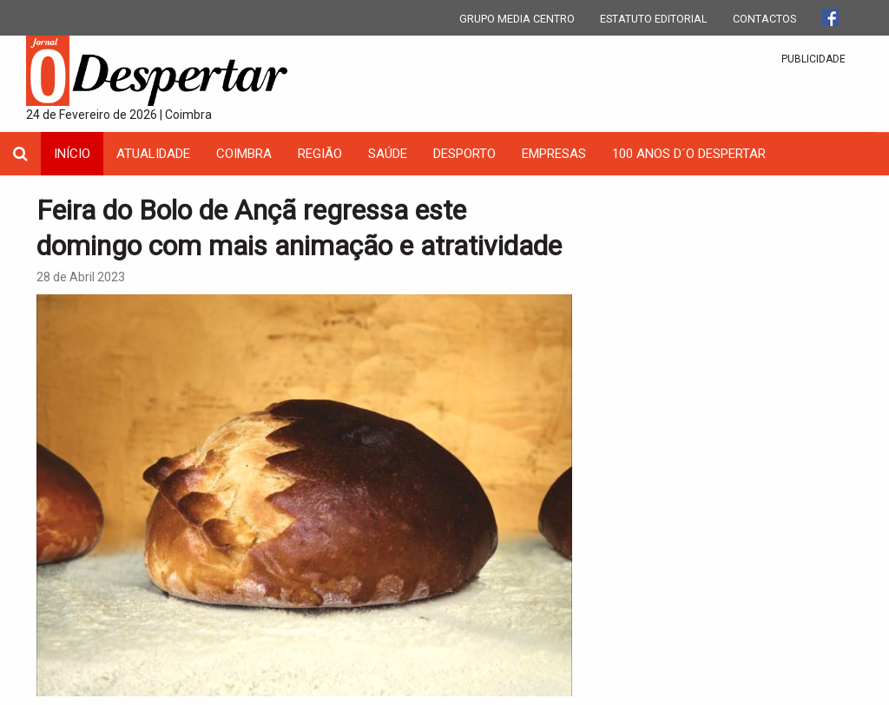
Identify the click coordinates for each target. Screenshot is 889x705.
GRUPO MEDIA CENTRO (517, 18)
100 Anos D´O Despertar (689, 153)
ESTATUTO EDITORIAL (654, 18)
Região (320, 153)
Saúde (387, 153)
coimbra (244, 153)
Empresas (554, 153)
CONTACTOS (764, 18)
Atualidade (153, 153)
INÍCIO (72, 153)
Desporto (464, 153)
